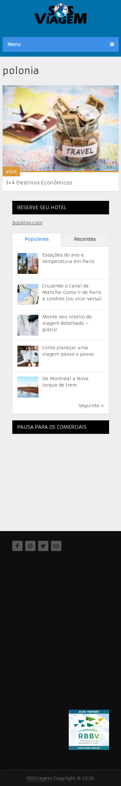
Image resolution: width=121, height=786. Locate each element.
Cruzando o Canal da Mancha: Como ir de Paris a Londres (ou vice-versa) (72, 292)
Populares (37, 239)
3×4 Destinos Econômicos (39, 183)
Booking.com (27, 223)
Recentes (85, 239)
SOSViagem (39, 778)
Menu (14, 44)
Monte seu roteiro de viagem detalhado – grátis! (67, 323)
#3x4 (11, 171)
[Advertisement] (60, 479)
